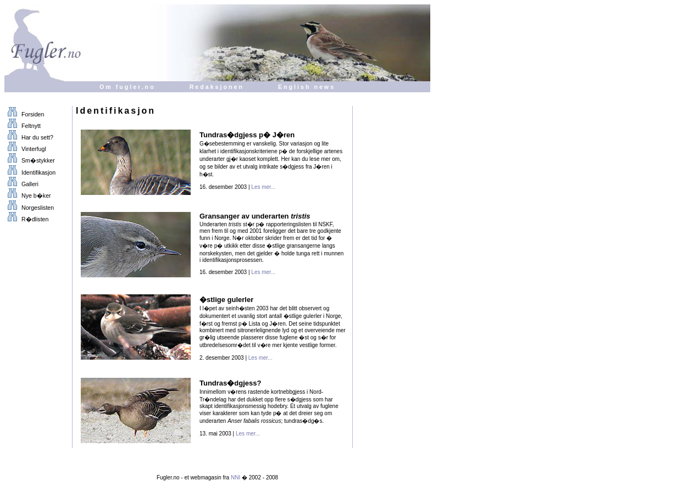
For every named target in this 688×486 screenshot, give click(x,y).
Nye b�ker (27, 195)
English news (306, 86)
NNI (235, 477)
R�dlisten (26, 219)
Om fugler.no (127, 86)
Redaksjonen (217, 86)
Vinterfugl (25, 149)
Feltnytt (22, 125)
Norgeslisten (29, 207)
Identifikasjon (30, 172)
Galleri (21, 184)
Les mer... (263, 187)
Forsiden (24, 114)
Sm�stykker (29, 160)
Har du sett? (28, 137)
